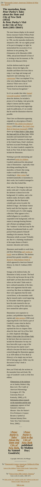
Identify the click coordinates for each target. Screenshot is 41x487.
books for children (21, 159)
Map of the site (25, 481)
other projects (20, 318)
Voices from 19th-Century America (21, 474)
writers (23, 175)
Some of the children (9, 468)
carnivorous (11, 78)
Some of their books (23, 468)
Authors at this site (20, 479)
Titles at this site (9, 479)
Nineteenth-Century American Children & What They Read (22, 465)
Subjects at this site (32, 479)
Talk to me (20, 485)
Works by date (15, 481)
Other (19, 175)
